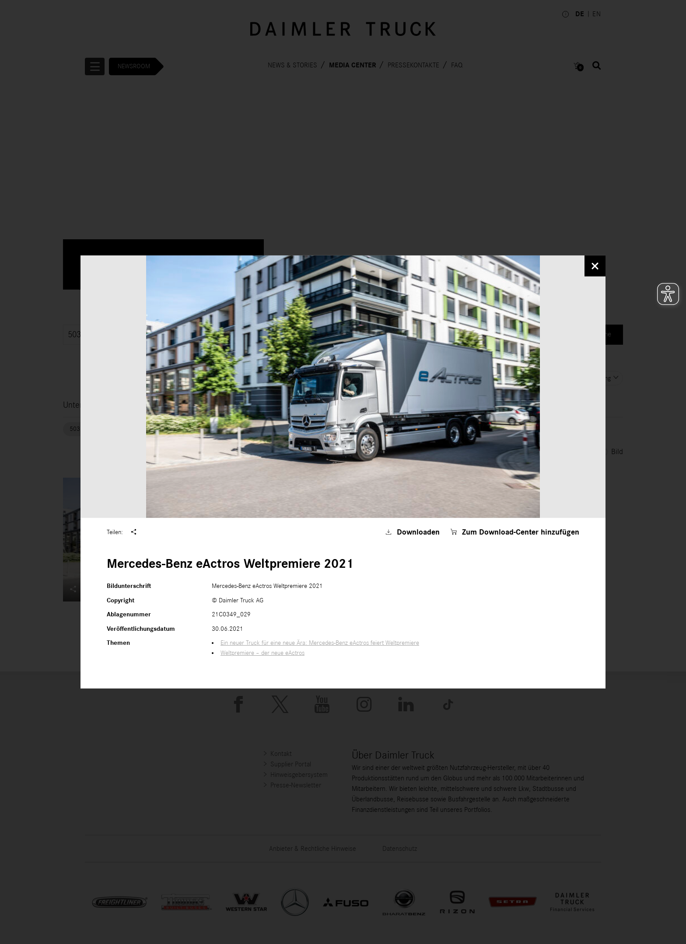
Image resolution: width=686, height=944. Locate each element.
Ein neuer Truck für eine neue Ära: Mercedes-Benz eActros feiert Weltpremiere (319, 643)
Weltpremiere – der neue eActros (262, 653)
